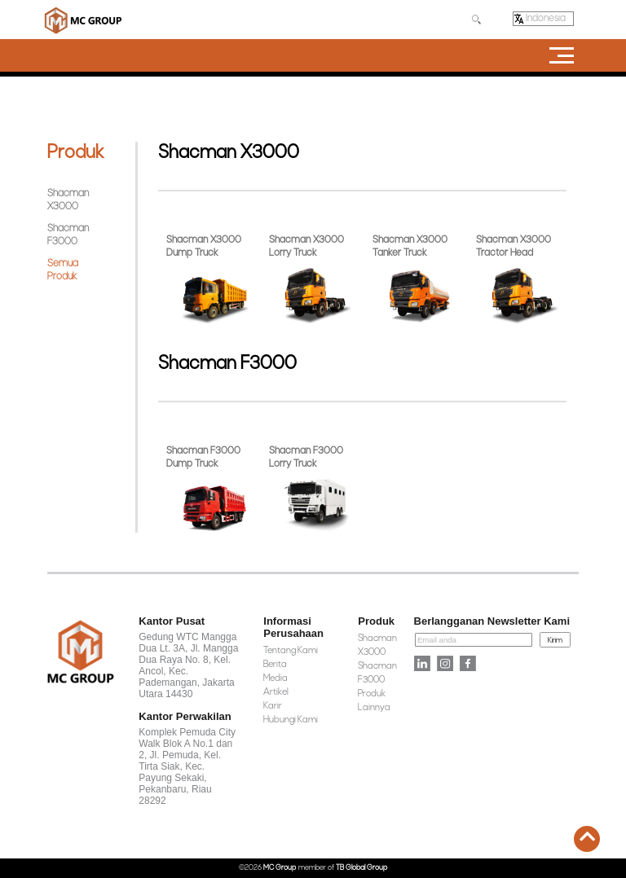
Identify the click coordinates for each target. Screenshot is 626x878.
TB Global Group (361, 867)
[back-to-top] (587, 839)
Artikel (276, 692)
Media (275, 678)
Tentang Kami (290, 651)
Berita (275, 664)
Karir (272, 706)
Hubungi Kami (290, 720)
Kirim (555, 640)
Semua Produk (62, 270)
